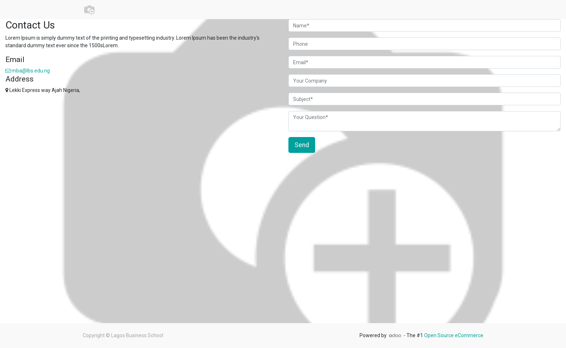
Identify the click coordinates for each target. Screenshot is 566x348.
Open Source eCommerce (453, 335)
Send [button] (302, 145)
